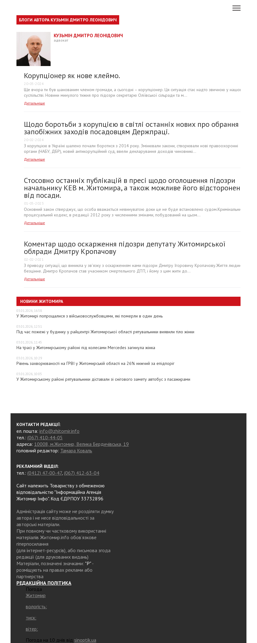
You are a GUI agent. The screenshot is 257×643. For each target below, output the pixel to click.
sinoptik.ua (85, 640)
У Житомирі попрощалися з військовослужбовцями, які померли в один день (89, 316)
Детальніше (34, 103)
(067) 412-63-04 (81, 473)
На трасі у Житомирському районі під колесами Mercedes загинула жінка (85, 347)
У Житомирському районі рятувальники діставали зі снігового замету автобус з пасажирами (103, 379)
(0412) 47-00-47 (44, 473)
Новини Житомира (41, 301)
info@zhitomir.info (59, 431)
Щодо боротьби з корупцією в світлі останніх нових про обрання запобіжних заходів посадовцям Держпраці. (131, 127)
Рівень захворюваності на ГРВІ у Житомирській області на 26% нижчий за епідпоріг (95, 363)
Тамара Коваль (76, 450)
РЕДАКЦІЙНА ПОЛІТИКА (43, 583)
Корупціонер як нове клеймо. (72, 75)
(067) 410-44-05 (45, 437)
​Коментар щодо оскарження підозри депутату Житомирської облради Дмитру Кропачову (124, 247)
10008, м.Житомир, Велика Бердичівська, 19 (81, 444)
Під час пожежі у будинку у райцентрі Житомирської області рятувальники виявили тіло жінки (105, 332)
